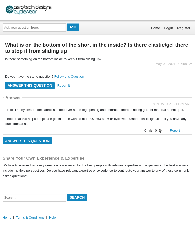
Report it (63, 86)
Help (52, 217)
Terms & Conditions (30, 217)
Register (183, 28)
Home (155, 28)
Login (168, 28)
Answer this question (30, 85)
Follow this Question (69, 76)
